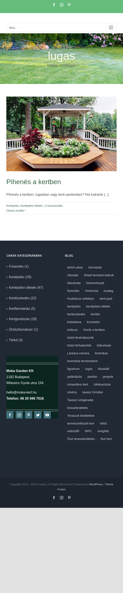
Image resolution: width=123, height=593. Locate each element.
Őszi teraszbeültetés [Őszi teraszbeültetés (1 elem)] (81, 439)
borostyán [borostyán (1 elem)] (95, 267)
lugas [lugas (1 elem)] (88, 369)
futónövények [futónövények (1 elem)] (95, 283)
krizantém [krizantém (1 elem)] (93, 322)
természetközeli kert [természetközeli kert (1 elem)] (80, 423)
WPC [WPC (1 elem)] (88, 431)
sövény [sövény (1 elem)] (72, 392)
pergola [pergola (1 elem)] (108, 376)
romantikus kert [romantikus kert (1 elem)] (77, 384)
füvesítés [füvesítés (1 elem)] (73, 290)
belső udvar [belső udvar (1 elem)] (75, 267)
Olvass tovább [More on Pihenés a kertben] (15, 210)
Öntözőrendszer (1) (23, 329)
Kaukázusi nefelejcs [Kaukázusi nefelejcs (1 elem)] (80, 298)
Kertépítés (12, 205)
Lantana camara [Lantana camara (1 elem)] (78, 353)
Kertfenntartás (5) (22, 308)
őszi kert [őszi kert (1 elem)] (106, 439)
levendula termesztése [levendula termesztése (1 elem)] (82, 361)
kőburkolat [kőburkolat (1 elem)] (104, 345)
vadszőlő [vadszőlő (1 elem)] (73, 431)
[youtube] (47, 415)
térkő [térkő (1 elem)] (103, 423)
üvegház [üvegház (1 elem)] (103, 431)
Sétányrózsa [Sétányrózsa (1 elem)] (102, 384)
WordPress (96, 484)
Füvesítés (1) (19, 266)
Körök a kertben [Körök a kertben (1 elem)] (94, 330)
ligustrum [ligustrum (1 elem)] (73, 369)
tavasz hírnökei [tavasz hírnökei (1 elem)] (93, 392)
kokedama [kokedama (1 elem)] (74, 322)
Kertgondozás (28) (23, 319)
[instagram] (19, 415)
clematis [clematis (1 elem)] (73, 275)
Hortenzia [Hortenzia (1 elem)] (91, 290)
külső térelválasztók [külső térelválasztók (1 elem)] (80, 337)
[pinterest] (28, 415)
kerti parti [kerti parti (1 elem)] (106, 298)
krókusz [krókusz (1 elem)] (72, 330)
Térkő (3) (16, 340)
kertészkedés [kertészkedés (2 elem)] (76, 314)
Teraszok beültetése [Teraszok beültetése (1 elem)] (80, 415)
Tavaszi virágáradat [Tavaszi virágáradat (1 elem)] (80, 400)
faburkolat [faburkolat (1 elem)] (74, 283)
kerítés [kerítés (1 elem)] (95, 314)
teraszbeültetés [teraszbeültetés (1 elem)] (77, 408)
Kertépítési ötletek (32, 205)
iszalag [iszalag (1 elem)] (108, 290)
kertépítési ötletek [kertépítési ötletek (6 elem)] (98, 306)
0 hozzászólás (54, 205)
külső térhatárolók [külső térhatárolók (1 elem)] (79, 345)
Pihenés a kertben (33, 182)
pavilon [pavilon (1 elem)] (92, 376)
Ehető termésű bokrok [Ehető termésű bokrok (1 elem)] (99, 275)
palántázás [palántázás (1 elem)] (74, 376)
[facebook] (10, 415)
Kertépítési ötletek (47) (26, 287)
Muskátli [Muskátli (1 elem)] (103, 369)
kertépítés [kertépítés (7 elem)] (74, 306)
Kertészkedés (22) (22, 298)
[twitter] (37, 415)
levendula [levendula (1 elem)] (101, 353)
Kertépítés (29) (20, 277)
